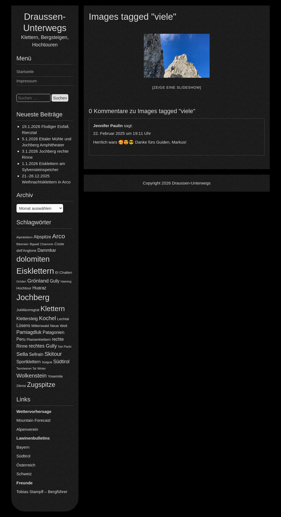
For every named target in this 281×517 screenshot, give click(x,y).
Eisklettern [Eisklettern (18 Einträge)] (35, 270)
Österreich (25, 465)
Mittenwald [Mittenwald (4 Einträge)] (40, 326)
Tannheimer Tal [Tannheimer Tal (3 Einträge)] (26, 368)
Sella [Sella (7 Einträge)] (22, 354)
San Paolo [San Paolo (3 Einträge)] (64, 346)
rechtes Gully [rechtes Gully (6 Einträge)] (43, 346)
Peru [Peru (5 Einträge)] (21, 339)
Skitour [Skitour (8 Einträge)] (53, 354)
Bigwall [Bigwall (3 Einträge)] (34, 244)
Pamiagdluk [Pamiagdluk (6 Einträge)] (29, 332)
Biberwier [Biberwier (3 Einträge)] (22, 244)
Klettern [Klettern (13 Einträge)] (52, 308)
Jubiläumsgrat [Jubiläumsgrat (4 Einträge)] (27, 310)
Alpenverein (27, 429)
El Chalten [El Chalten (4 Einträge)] (63, 272)
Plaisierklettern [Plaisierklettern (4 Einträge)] (39, 339)
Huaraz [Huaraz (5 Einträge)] (39, 288)
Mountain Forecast (33, 420)
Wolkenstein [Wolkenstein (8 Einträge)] (31, 376)
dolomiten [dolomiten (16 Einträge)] (33, 259)
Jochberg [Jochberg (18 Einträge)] (33, 297)
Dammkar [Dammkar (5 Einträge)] (47, 250)
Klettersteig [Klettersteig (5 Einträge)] (27, 318)
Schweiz (24, 473)
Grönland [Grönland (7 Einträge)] (38, 281)
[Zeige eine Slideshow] (176, 87)
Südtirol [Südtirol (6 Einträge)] (61, 361)
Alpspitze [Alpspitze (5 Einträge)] (42, 236)
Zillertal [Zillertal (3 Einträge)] (21, 385)
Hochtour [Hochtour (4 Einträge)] (23, 288)
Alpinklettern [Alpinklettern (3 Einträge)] (24, 237)
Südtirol (23, 456)
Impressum (26, 81)
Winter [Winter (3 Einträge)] (41, 368)
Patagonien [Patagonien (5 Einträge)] (53, 332)
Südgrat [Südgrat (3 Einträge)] (47, 362)
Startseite (25, 71)
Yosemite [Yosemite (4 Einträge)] (55, 376)
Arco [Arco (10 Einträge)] (58, 236)
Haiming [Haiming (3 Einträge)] (66, 281)
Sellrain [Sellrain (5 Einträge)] (36, 354)
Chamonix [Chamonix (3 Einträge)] (46, 244)
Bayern (23, 447)
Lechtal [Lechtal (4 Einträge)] (63, 319)
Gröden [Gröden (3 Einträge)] (21, 281)
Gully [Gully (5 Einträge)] (55, 281)
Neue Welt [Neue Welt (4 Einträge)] (58, 326)
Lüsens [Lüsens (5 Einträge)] (23, 325)
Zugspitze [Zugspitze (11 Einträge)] (41, 384)
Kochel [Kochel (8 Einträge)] (47, 318)
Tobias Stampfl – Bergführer (42, 491)
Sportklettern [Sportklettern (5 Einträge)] (28, 361)
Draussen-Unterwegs (191, 183)
